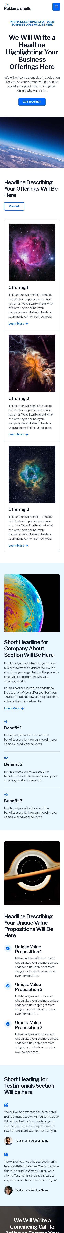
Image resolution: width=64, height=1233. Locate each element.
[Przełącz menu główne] (56, 7)
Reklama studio (17, 8)
